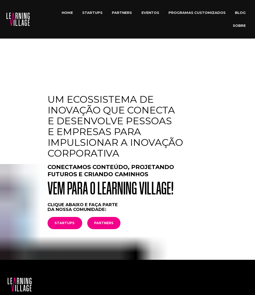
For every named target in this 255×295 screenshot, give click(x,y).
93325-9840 (88, 265)
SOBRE (239, 25)
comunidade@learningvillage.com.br (38, 265)
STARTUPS (92, 13)
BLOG (240, 13)
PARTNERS (122, 13)
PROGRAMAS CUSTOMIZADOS (197, 13)
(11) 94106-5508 (70, 269)
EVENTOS (150, 13)
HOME (67, 13)
